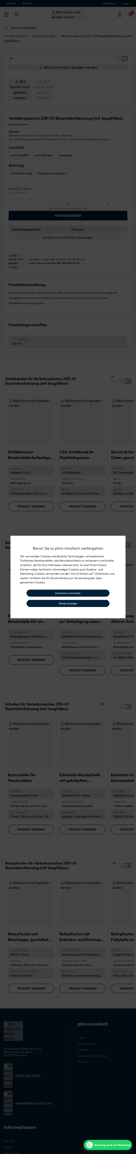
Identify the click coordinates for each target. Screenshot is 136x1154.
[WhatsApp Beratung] (108, 1145)
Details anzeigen (68, 603)
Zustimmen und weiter (68, 593)
